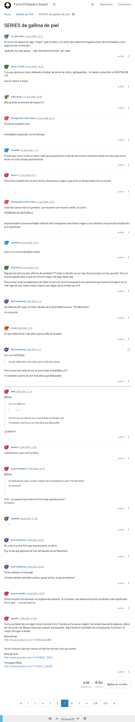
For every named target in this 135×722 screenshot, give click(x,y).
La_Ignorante (17, 36)
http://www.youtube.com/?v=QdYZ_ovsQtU (28, 666)
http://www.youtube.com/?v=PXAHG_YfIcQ (28, 657)
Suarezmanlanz (18, 469)
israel (13, 328)
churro (14, 175)
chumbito (15, 150)
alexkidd (15, 518)
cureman (15, 242)
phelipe (14, 447)
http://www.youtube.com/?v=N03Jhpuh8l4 (28, 640)
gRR (13, 391)
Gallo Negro (17, 97)
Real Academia (18, 301)
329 (105, 703)
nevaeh (14, 618)
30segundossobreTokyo (23, 118)
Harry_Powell (17, 66)
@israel (8, 355)
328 (95, 703)
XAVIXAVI (16, 267)
